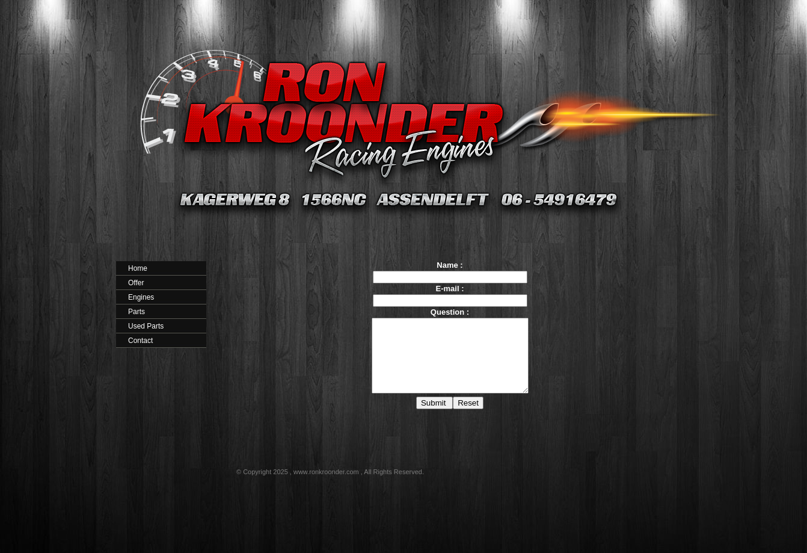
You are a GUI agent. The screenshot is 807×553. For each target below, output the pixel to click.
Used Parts (146, 326)
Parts (136, 311)
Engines (141, 297)
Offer (136, 283)
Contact (140, 340)
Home (137, 268)
